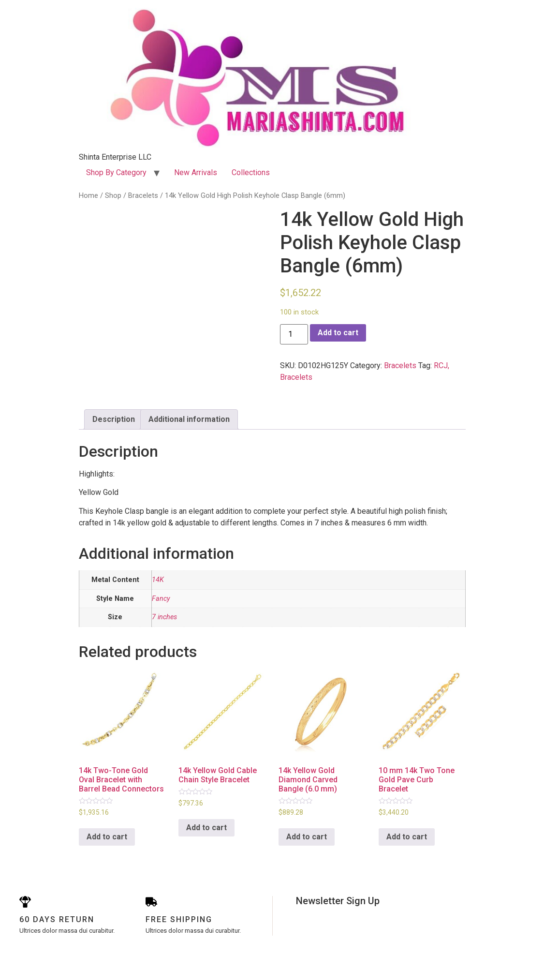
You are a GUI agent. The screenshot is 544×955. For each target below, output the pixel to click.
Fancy (161, 599)
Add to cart (338, 332)
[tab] (113, 419)
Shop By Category (116, 172)
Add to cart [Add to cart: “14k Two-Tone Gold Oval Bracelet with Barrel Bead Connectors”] (107, 836)
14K (158, 580)
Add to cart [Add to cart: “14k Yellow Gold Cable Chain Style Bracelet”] (206, 827)
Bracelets (143, 195)
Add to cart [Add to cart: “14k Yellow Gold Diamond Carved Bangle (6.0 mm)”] (306, 836)
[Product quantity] (294, 334)
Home (88, 195)
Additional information (189, 419)
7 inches (164, 617)
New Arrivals (195, 172)
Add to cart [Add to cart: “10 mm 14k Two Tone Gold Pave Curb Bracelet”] (406, 836)
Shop (113, 195)
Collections (251, 172)
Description (113, 419)
